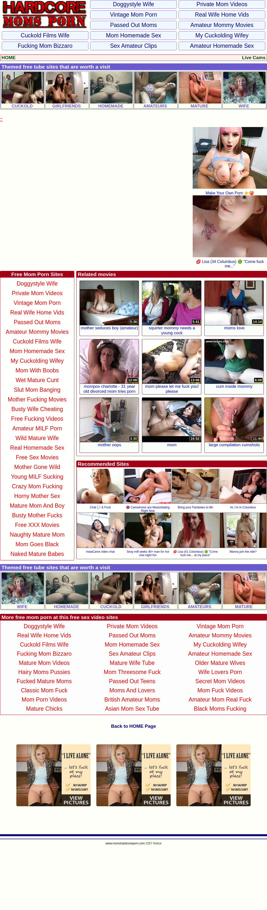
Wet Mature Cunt (37, 380)
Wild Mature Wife (37, 438)
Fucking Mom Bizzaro (45, 46)
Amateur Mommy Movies (221, 25)
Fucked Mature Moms (44, 681)
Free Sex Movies (37, 457)
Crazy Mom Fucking (37, 486)
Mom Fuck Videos (220, 690)
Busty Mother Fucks (37, 515)
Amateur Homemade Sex (222, 46)
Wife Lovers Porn (220, 672)
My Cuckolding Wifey (222, 35)
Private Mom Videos (221, 4)
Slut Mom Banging (37, 390)
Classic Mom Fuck (44, 690)
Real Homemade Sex (37, 447)
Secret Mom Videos (220, 681)
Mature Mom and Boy (37, 505)
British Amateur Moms (132, 699)
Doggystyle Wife (133, 4)
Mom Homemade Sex (133, 35)
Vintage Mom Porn (133, 14)
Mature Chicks (44, 708)
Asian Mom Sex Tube (132, 708)
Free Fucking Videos (37, 419)
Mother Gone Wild (37, 467)
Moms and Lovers (132, 690)
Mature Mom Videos (44, 663)
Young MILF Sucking (37, 476)
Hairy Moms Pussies (44, 672)
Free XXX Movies (37, 525)
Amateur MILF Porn (37, 428)
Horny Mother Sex (37, 496)
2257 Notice (153, 843)
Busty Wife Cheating (37, 409)
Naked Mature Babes (37, 554)
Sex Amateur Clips (133, 46)
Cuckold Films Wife (45, 35)
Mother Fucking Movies (37, 399)
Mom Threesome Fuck (132, 672)
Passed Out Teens (132, 681)
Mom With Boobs (37, 370)
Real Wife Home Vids (222, 14)
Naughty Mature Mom (37, 534)
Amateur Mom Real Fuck (220, 699)
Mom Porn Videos (44, 699)
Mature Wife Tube (132, 663)
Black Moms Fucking (220, 708)
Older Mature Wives (220, 663)
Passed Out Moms (133, 25)
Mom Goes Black (37, 544)
